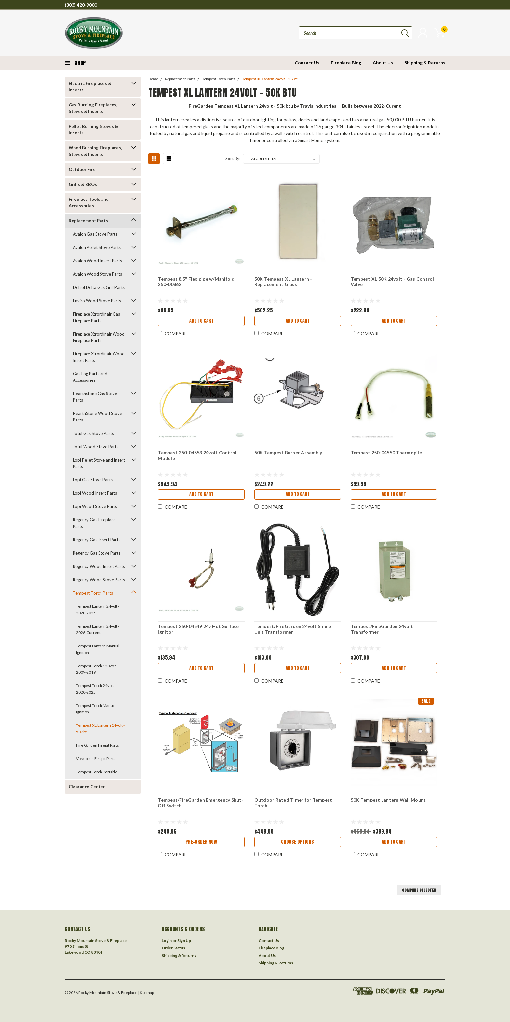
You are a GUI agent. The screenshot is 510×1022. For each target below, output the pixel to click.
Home (153, 79)
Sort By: (232, 158)
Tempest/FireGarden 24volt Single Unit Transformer (292, 629)
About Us (383, 62)
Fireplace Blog (346, 62)
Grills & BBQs (83, 184)
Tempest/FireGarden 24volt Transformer (382, 629)
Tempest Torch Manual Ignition (96, 708)
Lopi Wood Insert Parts (95, 493)
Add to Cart (201, 320)
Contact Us (307, 62)
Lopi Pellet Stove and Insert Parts (99, 463)
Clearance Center (87, 786)
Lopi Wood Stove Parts (95, 506)
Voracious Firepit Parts (95, 758)
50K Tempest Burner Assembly (288, 452)
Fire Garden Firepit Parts (97, 745)
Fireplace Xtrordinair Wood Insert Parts (99, 357)
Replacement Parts (88, 220)
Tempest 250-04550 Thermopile (386, 452)
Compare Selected (419, 890)
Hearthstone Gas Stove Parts (95, 397)
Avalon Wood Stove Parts (97, 274)
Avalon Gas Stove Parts (95, 234)
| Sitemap (146, 992)
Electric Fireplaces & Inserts (90, 86)
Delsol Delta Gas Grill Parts (99, 287)
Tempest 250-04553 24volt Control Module (197, 455)
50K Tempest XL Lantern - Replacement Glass (283, 281)
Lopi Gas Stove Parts (93, 479)
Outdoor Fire (82, 169)
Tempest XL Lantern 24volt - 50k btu (100, 728)
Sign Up (184, 940)
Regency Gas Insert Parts (96, 539)
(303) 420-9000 (81, 4)
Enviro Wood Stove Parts (97, 300)
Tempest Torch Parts (93, 593)
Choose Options (297, 841)
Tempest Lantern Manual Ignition (97, 649)
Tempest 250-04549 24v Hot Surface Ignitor (198, 629)
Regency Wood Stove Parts (99, 579)
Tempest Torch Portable (96, 771)
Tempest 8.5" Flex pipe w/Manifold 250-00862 (196, 281)
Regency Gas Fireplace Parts (94, 523)
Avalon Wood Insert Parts (97, 260)
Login (167, 940)
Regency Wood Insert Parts (99, 566)
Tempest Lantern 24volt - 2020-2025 (97, 609)
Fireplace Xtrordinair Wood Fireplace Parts (99, 337)
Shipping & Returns (424, 62)
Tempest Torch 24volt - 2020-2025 (96, 689)
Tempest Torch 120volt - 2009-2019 (97, 669)
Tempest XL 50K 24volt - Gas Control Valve (392, 281)
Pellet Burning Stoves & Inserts (93, 129)
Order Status (173, 948)
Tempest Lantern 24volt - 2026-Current (97, 629)
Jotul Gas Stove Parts (93, 433)
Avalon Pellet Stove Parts (97, 247)
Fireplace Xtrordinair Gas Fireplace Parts (96, 317)
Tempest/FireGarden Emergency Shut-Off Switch (201, 802)
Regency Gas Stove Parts (96, 553)
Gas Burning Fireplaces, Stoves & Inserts (93, 108)
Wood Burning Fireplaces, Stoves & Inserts (95, 151)
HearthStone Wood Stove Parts (97, 416)
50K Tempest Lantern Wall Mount (388, 800)
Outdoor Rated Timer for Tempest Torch (293, 802)
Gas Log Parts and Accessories (90, 377)
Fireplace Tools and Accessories (89, 202)
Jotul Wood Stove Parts (95, 446)
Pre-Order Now (201, 841)
